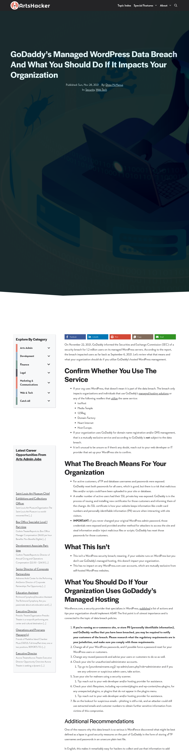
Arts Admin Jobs (28, 458)
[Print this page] (120, 336)
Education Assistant (27, 592)
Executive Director (26, 611)
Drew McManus (114, 85)
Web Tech (101, 89)
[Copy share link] (142, 336)
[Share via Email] (165, 336)
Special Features (146, 5)
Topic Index (124, 5)
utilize (114, 398)
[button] (175, 5)
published (145, 608)
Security (89, 89)
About (166, 5)
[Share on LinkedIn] (97, 336)
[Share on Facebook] (75, 336)
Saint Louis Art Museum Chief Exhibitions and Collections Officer (33, 498)
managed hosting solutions (154, 393)
